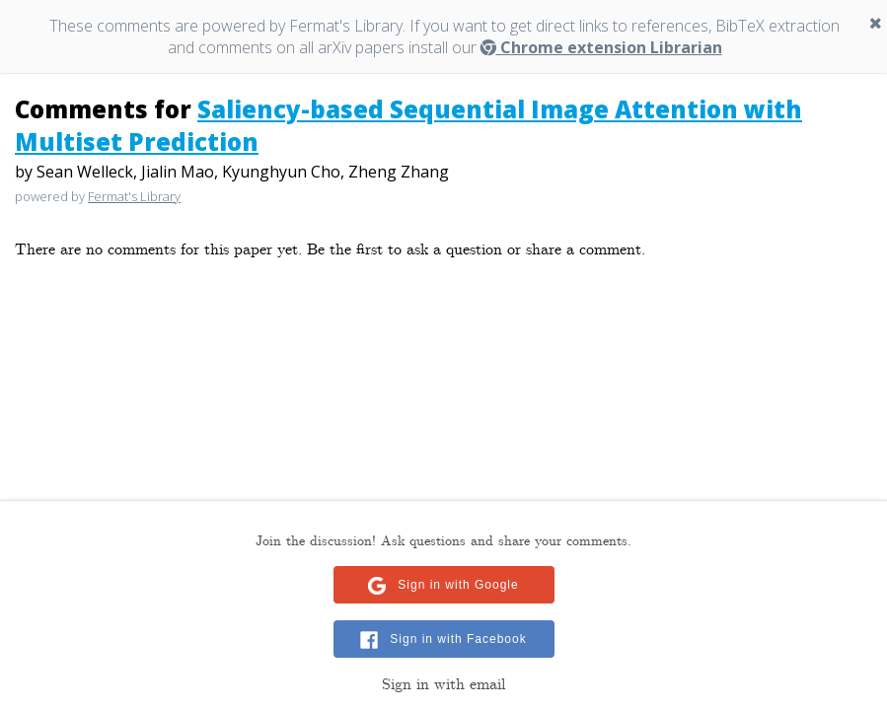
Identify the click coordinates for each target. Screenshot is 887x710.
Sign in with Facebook (458, 639)
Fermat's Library (134, 196)
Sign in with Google (458, 585)
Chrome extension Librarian (601, 47)
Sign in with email (443, 684)
